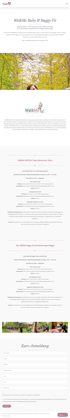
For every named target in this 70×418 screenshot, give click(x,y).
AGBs (26, 395)
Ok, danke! (61, 415)
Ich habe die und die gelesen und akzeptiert (21, 395)
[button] (3, 327)
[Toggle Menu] (67, 3)
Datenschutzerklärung (14, 395)
